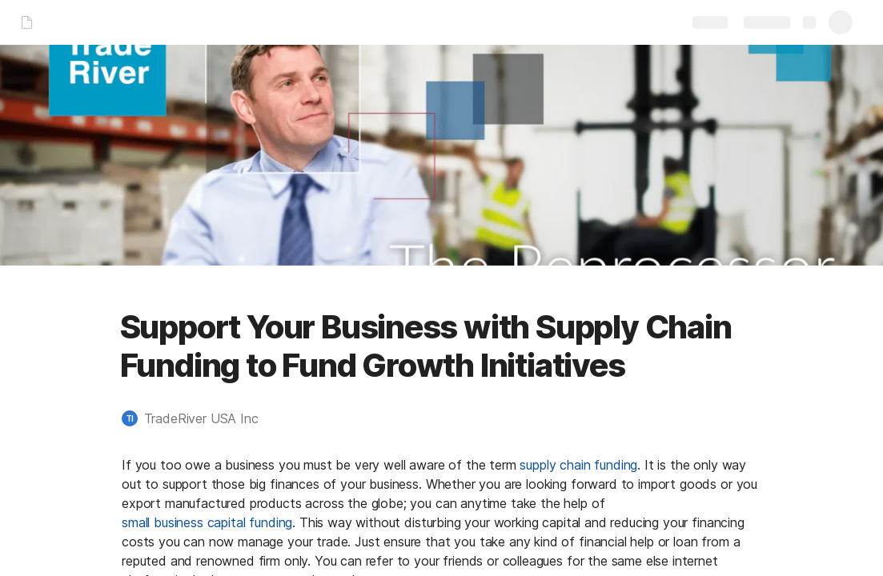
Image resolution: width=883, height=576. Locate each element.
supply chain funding (578, 465)
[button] (198, 418)
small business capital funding (207, 522)
